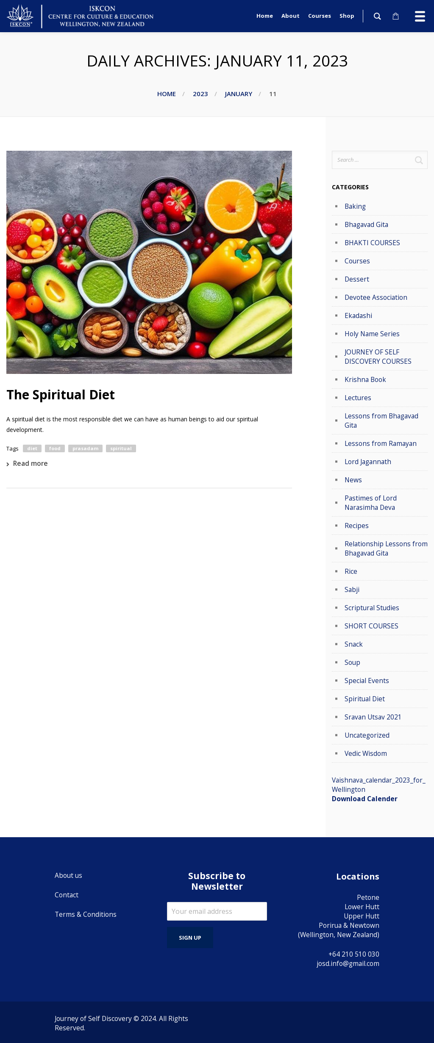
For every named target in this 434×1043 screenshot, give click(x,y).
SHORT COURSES (371, 626)
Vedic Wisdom (366, 753)
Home (166, 93)
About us (68, 875)
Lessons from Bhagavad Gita (381, 420)
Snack (354, 644)
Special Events (367, 680)
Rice (351, 571)
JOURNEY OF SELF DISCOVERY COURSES (378, 356)
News (353, 479)
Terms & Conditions (86, 914)
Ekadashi (358, 315)
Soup (352, 662)
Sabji (352, 589)
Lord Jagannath (368, 461)
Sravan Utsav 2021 (373, 717)
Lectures (358, 397)
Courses (357, 261)
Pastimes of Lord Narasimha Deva (371, 502)
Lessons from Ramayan (381, 443)
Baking (355, 206)
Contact (66, 894)
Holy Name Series (372, 333)
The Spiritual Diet (60, 394)
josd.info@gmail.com (348, 963)
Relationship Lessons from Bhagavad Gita (386, 548)
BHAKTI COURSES (372, 242)
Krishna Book (365, 379)
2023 (200, 93)
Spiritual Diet (365, 698)
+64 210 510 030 (353, 954)
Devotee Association (376, 297)
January (238, 93)
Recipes (357, 525)
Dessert (357, 279)
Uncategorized (367, 735)
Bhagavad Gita (366, 224)
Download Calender (365, 798)
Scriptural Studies (372, 607)
